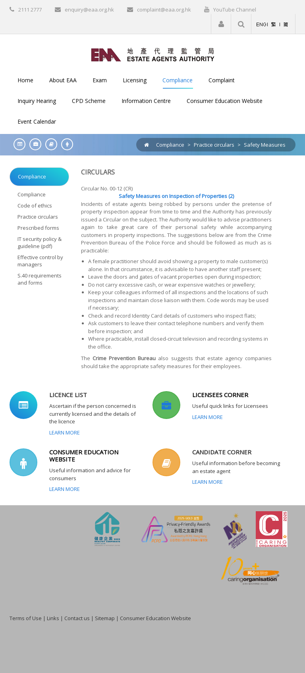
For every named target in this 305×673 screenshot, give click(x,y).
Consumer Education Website (155, 618)
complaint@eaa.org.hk (164, 9)
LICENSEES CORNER (220, 395)
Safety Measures (265, 144)
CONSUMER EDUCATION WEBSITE (83, 455)
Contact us (77, 618)
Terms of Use (26, 618)
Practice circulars (214, 144)
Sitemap (105, 618)
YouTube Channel (234, 9)
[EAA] (152, 54)
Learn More (64, 432)
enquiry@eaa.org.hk (89, 9)
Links (53, 618)
